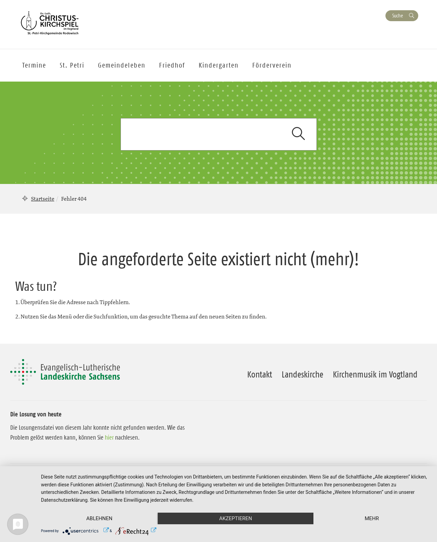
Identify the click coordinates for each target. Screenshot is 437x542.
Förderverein (272, 65)
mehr (372, 518)
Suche (397, 15)
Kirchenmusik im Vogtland (375, 374)
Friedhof (172, 65)
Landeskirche (302, 374)
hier (109, 437)
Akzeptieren (235, 518)
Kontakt (259, 374)
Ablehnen (99, 518)
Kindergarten (219, 65)
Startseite (42, 198)
